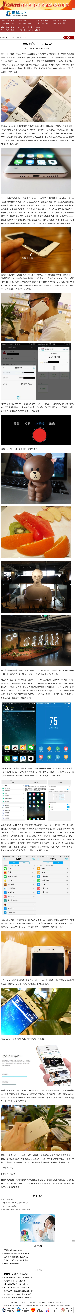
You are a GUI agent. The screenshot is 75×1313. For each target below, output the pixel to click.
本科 (29, 23)
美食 (54, 20)
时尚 (3, 27)
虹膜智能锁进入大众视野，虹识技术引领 (18, 1277)
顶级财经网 (14, 1174)
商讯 (19, 27)
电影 (29, 20)
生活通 (30, 27)
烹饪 (64, 20)
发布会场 (37, 27)
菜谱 (59, 20)
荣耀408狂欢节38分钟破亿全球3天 (16, 1260)
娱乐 (20, 20)
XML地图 (42, 1302)
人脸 (42, 23)
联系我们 (23, 1302)
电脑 (59, 23)
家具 (42, 20)
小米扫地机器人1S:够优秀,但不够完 (16, 1253)
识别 (47, 23)
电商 (7, 30)
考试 (25, 23)
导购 (7, 23)
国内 (12, 20)
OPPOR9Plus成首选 (9, 1206)
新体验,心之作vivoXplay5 (13, 1250)
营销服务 (32, 1302)
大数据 (30, 30)
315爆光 (37, 30)
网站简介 (14, 1302)
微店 (12, 30)
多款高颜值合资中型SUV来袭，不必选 (17, 1294)
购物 (3, 30)
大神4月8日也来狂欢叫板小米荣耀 (16, 1257)
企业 (24, 27)
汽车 (3, 23)
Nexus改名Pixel (7, 1199)
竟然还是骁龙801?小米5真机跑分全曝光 (16, 1209)
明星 (25, 20)
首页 (3, 20)
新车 (12, 23)
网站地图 (58, 1302)
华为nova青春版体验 (11, 1263)
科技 (37, 23)
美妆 (7, 27)
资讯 (7, 20)
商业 (25, 30)
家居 (37, 20)
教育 (20, 23)
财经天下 (14, 37)
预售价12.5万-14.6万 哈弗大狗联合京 (15, 1203)
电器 (47, 20)
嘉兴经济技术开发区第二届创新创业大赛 (18, 1291)
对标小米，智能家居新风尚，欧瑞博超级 (18, 1298)
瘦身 (12, 27)
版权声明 (51, 1302)
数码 (54, 23)
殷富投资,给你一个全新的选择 (14, 1281)
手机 (64, 23)
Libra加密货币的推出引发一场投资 (16, 1284)
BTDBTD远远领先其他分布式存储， (16, 1274)
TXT (62, 1302)
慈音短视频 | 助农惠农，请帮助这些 (16, 1287)
